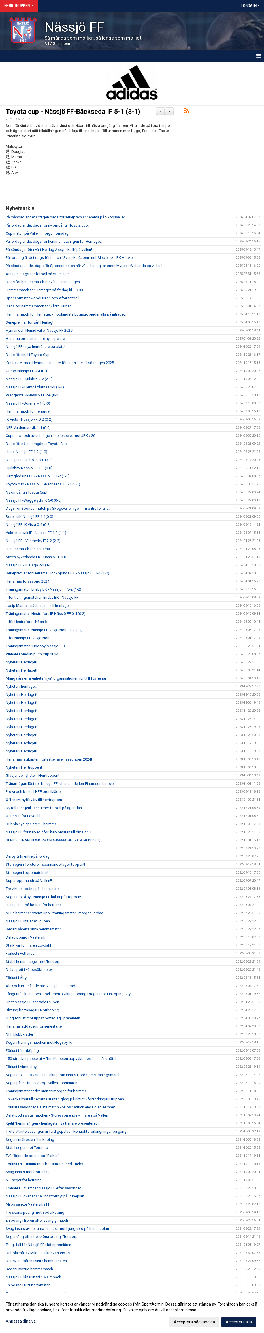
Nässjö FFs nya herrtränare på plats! (35, 346)
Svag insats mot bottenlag (28, 1172)
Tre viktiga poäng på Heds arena (33, 889)
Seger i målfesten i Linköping (30, 1139)
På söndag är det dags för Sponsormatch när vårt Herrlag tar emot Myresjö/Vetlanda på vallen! (84, 266)
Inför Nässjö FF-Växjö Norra (29, 638)
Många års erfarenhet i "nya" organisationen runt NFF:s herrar (56, 678)
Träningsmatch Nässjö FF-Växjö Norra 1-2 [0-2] (44, 630)
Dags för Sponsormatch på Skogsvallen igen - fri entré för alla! (58, 508)
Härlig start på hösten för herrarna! (34, 905)
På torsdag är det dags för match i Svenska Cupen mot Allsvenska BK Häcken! (70, 257)
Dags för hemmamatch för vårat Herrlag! (39, 306)
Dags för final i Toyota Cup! (28, 355)
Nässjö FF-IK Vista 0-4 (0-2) (28, 524)
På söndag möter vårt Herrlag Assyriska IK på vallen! (49, 249)
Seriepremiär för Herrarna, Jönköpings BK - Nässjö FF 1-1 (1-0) (57, 573)
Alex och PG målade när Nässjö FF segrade (41, 986)
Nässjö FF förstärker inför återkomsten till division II (48, 832)
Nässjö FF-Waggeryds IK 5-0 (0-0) (34, 500)
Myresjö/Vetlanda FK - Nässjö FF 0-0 (36, 557)
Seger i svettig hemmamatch (29, 1269)
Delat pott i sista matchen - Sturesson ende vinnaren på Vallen (57, 1115)
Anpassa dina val (21, 1321)
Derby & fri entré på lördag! (28, 856)
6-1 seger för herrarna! (24, 1180)
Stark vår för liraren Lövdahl (28, 945)
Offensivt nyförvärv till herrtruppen (34, 800)
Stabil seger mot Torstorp (27, 1147)
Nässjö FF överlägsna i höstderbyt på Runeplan (45, 1196)
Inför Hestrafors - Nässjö (26, 622)
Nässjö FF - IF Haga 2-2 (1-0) (29, 565)
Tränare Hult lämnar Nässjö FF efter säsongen (44, 1188)
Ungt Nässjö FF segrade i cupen (32, 1002)
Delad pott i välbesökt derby (29, 969)
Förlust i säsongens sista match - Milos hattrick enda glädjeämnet (60, 1107)
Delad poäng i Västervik (25, 937)
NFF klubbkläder (19, 1034)
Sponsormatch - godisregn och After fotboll (42, 298)
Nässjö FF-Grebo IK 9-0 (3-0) (29, 460)
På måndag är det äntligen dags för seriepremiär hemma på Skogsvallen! (66, 217)
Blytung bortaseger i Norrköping (32, 1010)
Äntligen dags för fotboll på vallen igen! (38, 274)
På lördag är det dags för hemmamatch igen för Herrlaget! (54, 241)
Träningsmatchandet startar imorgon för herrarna (46, 1091)
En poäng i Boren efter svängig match (37, 1220)
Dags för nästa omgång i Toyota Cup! (37, 444)
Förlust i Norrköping (22, 1050)
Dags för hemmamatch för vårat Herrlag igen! (43, 282)
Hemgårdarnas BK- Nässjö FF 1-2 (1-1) (37, 476)
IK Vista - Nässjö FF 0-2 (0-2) (29, 419)
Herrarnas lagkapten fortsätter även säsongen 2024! (49, 759)
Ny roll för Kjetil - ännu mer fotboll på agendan (44, 808)
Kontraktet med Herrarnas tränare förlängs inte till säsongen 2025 (60, 363)
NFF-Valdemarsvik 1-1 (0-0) (28, 427)
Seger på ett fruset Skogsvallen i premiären (41, 1083)
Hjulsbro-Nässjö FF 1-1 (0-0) (29, 468)
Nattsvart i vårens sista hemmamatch (36, 1261)
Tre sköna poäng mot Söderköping (35, 1212)
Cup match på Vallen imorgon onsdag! (37, 233)
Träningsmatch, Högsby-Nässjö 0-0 (35, 646)
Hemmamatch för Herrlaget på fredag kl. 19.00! (45, 290)
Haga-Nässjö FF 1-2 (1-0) (26, 452)
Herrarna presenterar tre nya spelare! (36, 338)
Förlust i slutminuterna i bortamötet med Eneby (44, 1164)
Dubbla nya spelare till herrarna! (32, 824)
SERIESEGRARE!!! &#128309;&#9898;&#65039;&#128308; (53, 840)
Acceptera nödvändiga (194, 1322)
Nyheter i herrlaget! (21, 686)
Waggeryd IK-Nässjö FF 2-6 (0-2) (33, 395)
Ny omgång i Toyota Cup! (26, 492)
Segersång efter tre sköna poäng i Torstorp (42, 1236)
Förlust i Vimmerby (21, 1067)
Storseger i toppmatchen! (27, 872)
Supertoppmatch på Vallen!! (29, 880)
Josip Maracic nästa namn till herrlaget (38, 605)
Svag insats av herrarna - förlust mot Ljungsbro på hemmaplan (57, 1228)
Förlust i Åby (16, 978)
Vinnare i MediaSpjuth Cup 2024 (32, 654)
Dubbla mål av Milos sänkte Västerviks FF (40, 1253)
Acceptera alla (239, 1322)
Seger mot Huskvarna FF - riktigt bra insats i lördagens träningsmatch (63, 1075)
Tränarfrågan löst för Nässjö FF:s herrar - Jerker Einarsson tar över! (61, 783)
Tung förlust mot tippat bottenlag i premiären (43, 1018)
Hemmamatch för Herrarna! (28, 549)
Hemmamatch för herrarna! (28, 411)
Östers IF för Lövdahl (23, 816)
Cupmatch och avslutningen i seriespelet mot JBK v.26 (50, 435)
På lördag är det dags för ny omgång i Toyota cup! (47, 225)
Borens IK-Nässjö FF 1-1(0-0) (29, 516)
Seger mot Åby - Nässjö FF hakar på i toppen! (43, 897)
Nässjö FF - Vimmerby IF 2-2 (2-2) (33, 541)
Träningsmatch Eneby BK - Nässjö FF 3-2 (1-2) (43, 589)
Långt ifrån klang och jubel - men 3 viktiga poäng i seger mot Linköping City (68, 994)
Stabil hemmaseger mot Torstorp (33, 961)
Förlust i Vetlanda (20, 953)
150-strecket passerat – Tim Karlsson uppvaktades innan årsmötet (61, 1058)
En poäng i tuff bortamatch (28, 1285)
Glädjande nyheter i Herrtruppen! (32, 775)
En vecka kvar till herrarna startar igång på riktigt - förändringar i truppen (65, 1099)
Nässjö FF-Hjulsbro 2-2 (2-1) (29, 379)
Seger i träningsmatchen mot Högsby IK (39, 1042)
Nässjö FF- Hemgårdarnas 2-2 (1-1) (35, 387)
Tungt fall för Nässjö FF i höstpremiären (38, 1245)
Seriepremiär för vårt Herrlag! (29, 322)
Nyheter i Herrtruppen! (24, 767)
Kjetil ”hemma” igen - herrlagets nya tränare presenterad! (52, 1123)
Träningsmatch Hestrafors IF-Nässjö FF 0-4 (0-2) (46, 613)
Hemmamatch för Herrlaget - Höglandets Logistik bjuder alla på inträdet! (66, 314)
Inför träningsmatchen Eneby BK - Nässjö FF (42, 597)
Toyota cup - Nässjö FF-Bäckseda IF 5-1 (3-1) (73, 112)
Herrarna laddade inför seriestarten (35, 1026)
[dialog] (132, 1313)
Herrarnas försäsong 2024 (27, 581)
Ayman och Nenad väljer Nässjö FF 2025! (39, 330)
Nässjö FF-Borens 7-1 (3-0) (28, 403)
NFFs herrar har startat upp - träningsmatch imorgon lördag (54, 913)
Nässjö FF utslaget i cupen (28, 921)
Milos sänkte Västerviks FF (28, 1204)
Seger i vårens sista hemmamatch (34, 929)
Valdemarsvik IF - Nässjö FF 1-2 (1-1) (36, 533)
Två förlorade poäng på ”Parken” (33, 1156)
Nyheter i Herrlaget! (21, 662)
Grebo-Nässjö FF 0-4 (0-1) (27, 371)
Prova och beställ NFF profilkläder (34, 791)
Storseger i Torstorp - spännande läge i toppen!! (45, 864)
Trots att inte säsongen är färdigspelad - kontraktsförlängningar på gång (66, 1131)
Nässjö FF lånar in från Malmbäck (33, 1277)
